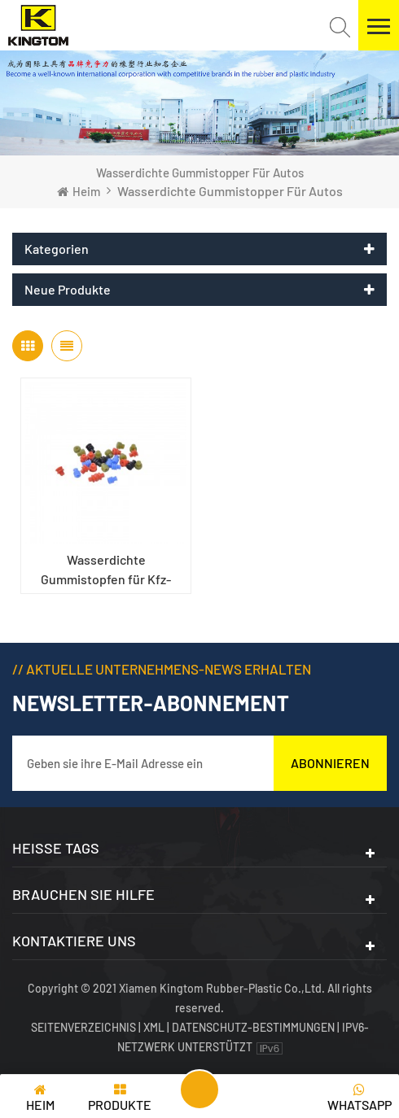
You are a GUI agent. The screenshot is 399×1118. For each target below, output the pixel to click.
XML (153, 1027)
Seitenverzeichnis (84, 1027)
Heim (78, 191)
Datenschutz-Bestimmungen (253, 1027)
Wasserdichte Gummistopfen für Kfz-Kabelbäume (106, 570)
